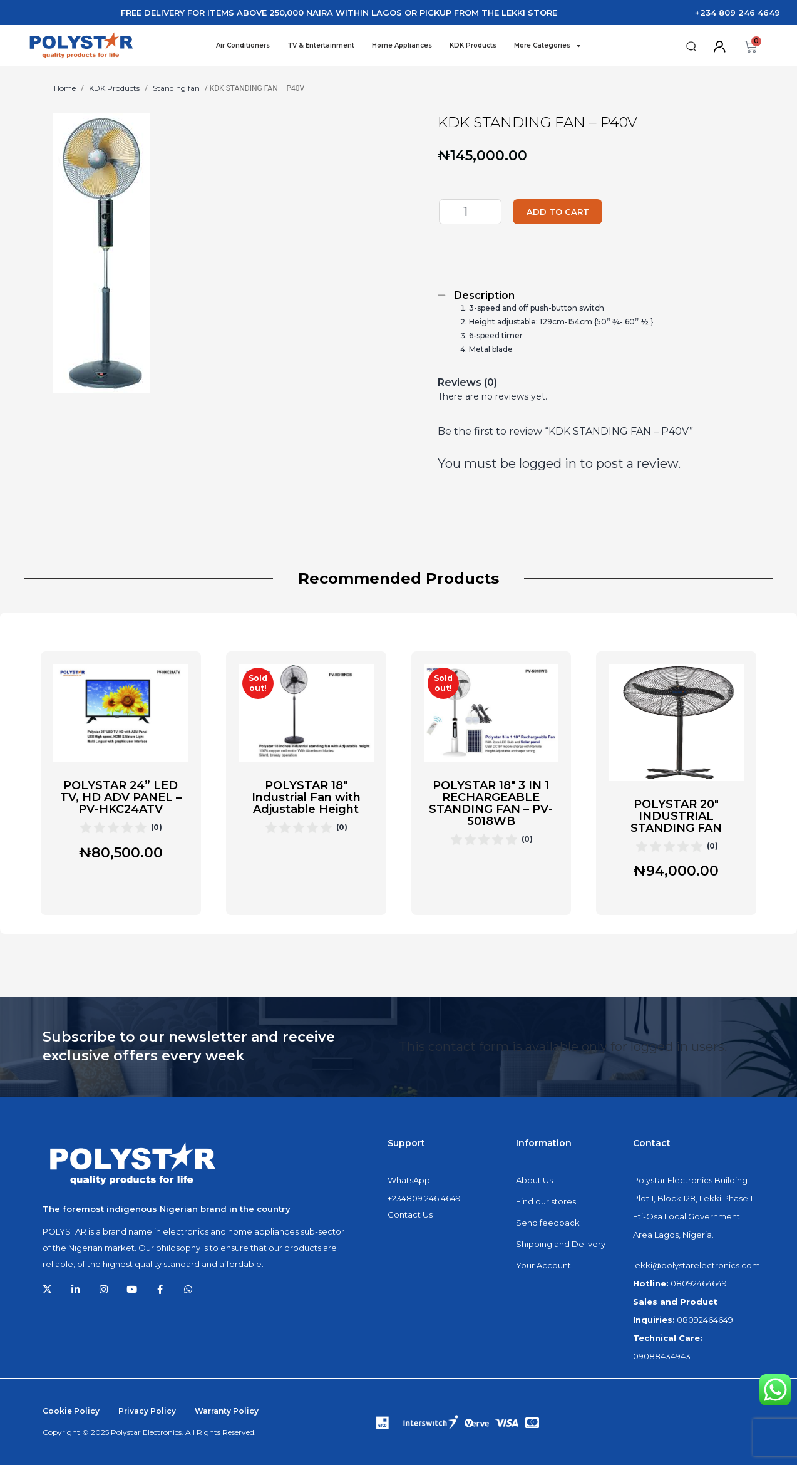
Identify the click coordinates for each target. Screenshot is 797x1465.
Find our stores (546, 1201)
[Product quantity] (470, 211)
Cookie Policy (71, 1411)
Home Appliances (402, 45)
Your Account (543, 1265)
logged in (548, 463)
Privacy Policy (147, 1411)
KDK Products (473, 45)
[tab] (591, 295)
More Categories (547, 45)
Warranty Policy (227, 1411)
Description (484, 295)
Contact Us (410, 1214)
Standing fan (176, 88)
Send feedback (548, 1223)
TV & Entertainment (320, 45)
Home (65, 88)
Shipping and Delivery (560, 1244)
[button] (691, 46)
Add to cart (566, 212)
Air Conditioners (243, 45)
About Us (534, 1180)
